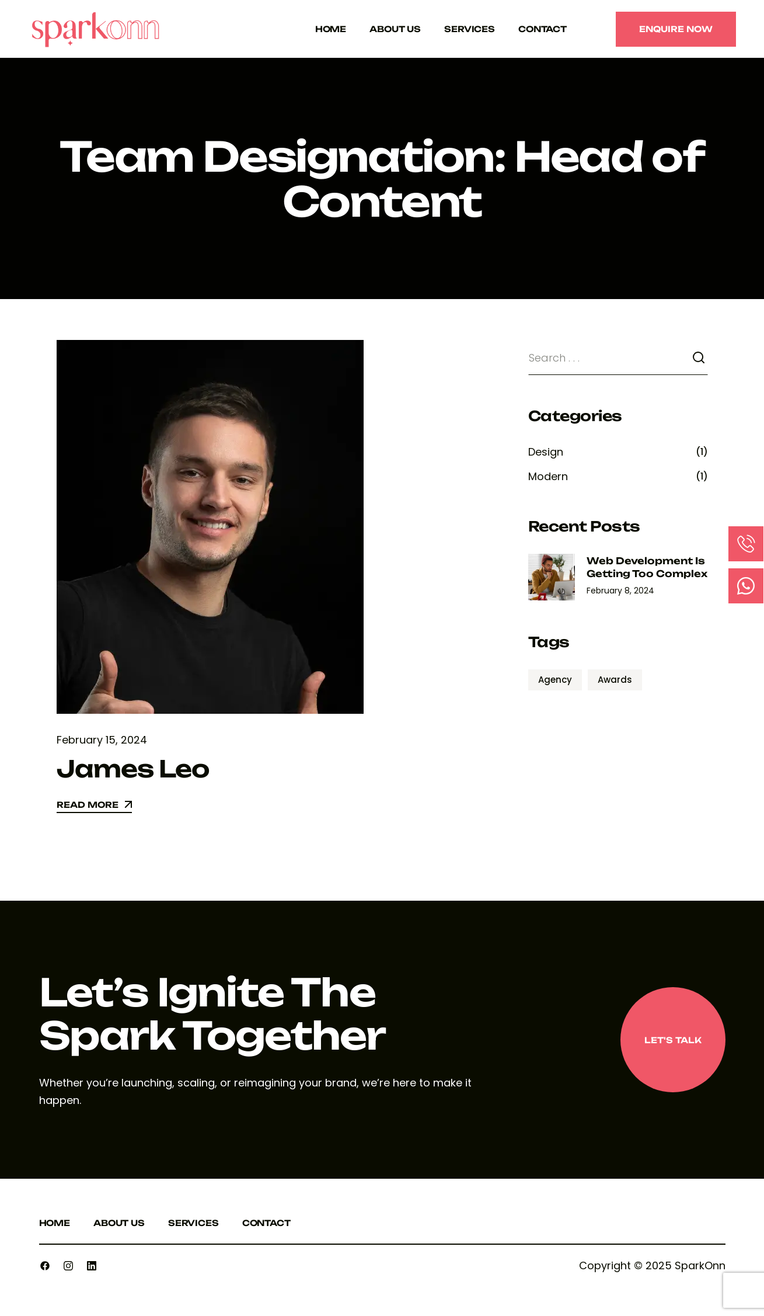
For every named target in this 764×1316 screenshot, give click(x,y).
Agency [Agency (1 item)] (555, 679)
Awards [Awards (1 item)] (615, 679)
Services (469, 29)
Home (330, 29)
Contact (542, 29)
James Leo (133, 768)
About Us (395, 29)
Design (545, 452)
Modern (548, 476)
